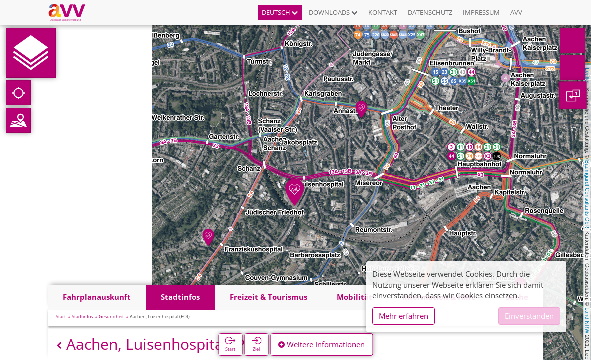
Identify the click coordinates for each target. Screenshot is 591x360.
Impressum (481, 12)
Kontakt (382, 12)
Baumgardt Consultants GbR (587, 194)
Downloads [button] (333, 12)
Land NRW (587, 321)
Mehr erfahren (403, 316)
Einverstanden (529, 316)
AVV (516, 12)
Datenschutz (430, 12)
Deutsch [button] (280, 12)
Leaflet (587, 76)
